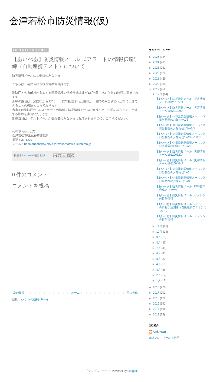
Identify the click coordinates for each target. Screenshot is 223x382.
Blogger (132, 370)
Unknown (159, 331)
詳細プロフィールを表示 (164, 337)
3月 (158, 269)
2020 (156, 84)
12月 (159, 94)
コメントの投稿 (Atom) (33, 299)
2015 (156, 303)
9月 (158, 237)
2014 (156, 309)
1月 (158, 280)
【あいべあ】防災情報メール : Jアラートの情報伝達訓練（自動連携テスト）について (181, 207)
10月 (159, 231)
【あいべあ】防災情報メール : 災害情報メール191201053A (180, 100)
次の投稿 (18, 292)
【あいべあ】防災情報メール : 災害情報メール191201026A (180, 109)
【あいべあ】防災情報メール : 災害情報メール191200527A (180, 153)
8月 (158, 242)
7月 (158, 248)
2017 (156, 292)
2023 (156, 67)
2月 (158, 275)
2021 (156, 78)
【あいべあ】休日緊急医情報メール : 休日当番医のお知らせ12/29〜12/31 (180, 135)
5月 (158, 258)
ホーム (75, 292)
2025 (156, 56)
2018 (156, 287)
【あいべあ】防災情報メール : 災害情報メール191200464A (180, 162)
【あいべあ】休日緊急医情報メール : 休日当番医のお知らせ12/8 (180, 179)
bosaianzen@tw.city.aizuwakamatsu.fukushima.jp (57, 144)
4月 (158, 264)
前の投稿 (132, 292)
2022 (156, 73)
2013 (156, 314)
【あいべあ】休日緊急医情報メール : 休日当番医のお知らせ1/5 (180, 118)
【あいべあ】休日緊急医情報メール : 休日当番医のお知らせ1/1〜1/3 (180, 126)
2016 (156, 298)
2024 (156, 62)
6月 (158, 253)
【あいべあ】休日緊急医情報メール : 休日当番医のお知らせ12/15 (180, 170)
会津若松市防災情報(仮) (58, 21)
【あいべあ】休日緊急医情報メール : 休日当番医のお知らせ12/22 (180, 144)
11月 (159, 226)
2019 (156, 89)
